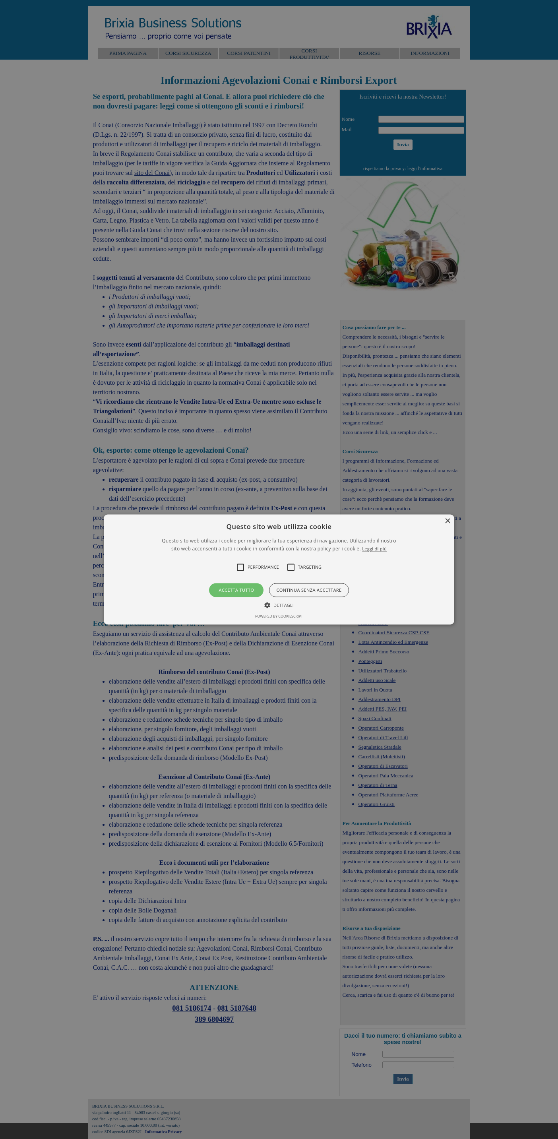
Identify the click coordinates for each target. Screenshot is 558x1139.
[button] (279, 569)
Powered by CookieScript (279, 616)
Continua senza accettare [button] (308, 590)
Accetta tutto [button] (236, 590)
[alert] (279, 569)
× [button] (447, 521)
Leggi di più (374, 549)
